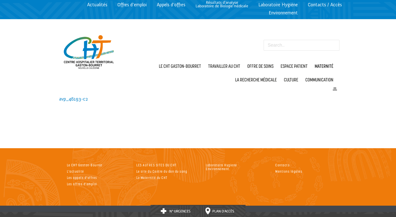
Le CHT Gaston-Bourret (85, 165)
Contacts (282, 165)
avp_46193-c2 (73, 99)
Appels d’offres (171, 5)
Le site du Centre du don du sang (161, 171)
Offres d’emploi (132, 5)
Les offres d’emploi (82, 184)
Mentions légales (288, 171)
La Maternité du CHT (152, 177)
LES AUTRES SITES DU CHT (156, 165)
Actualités (97, 5)
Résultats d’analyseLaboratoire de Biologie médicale (221, 4)
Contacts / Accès (325, 5)
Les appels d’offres (82, 177)
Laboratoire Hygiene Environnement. (221, 167)
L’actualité (75, 171)
